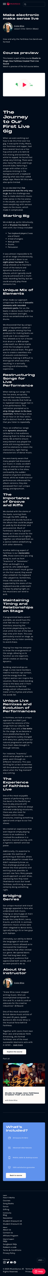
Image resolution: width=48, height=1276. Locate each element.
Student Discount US (12, 1224)
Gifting (6, 1209)
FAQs (5, 1241)
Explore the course (14, 1052)
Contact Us (8, 1233)
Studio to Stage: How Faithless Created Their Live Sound (22, 1094)
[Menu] (5, 4)
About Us (7, 1230)
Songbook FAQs (10, 1244)
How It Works (9, 1198)
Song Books (8, 1204)
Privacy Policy (9, 1253)
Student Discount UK (12, 1221)
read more (18, 1045)
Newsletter (7, 1218)
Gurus (5, 1206)
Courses (6, 1201)
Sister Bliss (19, 26)
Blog (5, 1215)
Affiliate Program (10, 1236)
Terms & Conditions (12, 1250)
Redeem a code (9, 1247)
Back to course (16, 1175)
